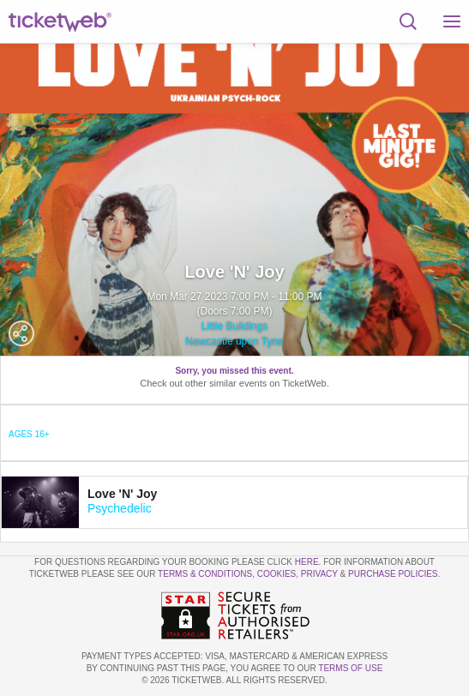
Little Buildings (234, 326)
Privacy (319, 574)
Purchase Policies (392, 574)
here (307, 562)
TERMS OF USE (350, 668)
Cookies (277, 574)
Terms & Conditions (205, 574)
